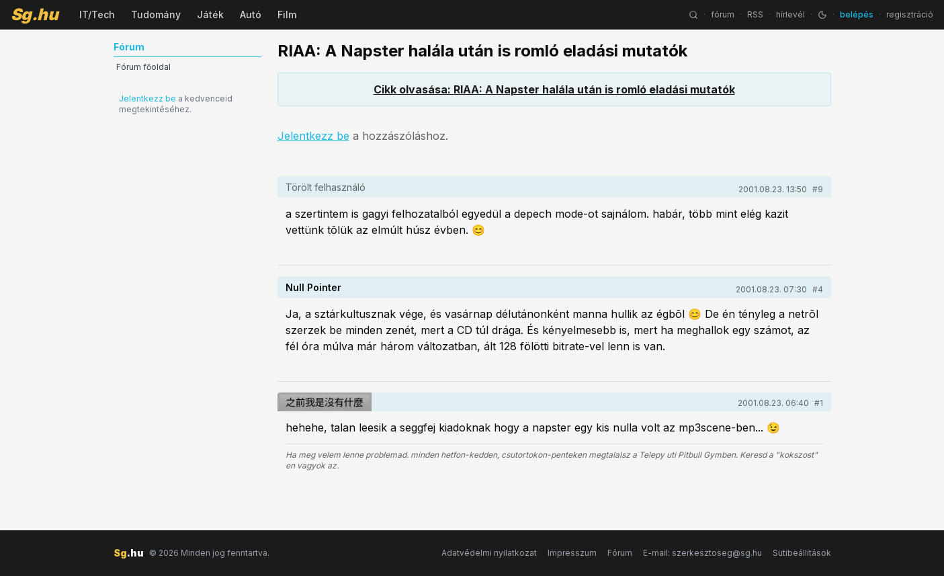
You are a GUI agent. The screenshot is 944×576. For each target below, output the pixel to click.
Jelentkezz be (147, 98)
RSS (755, 14)
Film (286, 14)
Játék (210, 14)
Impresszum (572, 553)
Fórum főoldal (143, 67)
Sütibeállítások (802, 553)
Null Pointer (313, 287)
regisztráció (909, 14)
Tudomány (156, 14)
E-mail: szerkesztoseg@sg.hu (702, 553)
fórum (722, 14)
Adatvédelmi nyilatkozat (489, 553)
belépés (856, 14)
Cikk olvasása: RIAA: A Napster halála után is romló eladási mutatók (554, 89)
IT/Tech (97, 14)
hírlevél (790, 14)
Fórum (619, 553)
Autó (250, 14)
